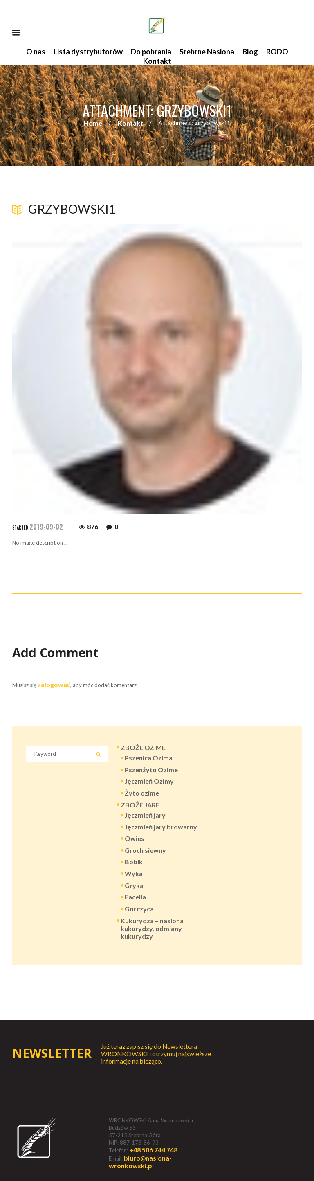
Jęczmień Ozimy (149, 781)
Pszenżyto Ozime (151, 769)
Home (93, 123)
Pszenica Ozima (149, 758)
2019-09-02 (46, 527)
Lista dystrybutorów (88, 51)
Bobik (134, 861)
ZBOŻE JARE (140, 805)
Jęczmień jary (145, 815)
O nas (35, 51)
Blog (250, 51)
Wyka (134, 873)
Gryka (134, 885)
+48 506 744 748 (153, 1150)
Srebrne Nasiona (206, 51)
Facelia (135, 897)
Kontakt (157, 61)
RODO (277, 51)
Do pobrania (151, 51)
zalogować (54, 684)
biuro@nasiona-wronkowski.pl (140, 1162)
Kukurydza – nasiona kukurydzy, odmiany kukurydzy (152, 928)
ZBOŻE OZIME (143, 747)
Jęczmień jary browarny (161, 827)
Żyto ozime (142, 793)
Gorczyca (139, 909)
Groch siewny (145, 850)
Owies (134, 838)
